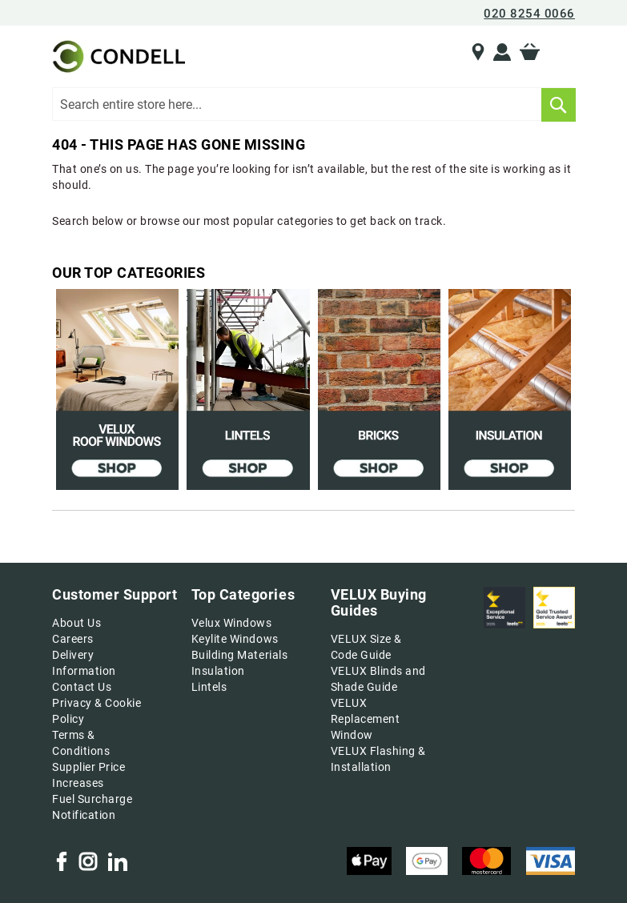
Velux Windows (231, 622)
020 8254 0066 (529, 13)
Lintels (209, 686)
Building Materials (239, 654)
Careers (73, 638)
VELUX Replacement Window (365, 718)
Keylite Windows (235, 638)
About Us (76, 622)
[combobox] (313, 104)
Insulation (218, 670)
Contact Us (81, 686)
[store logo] (117, 56)
